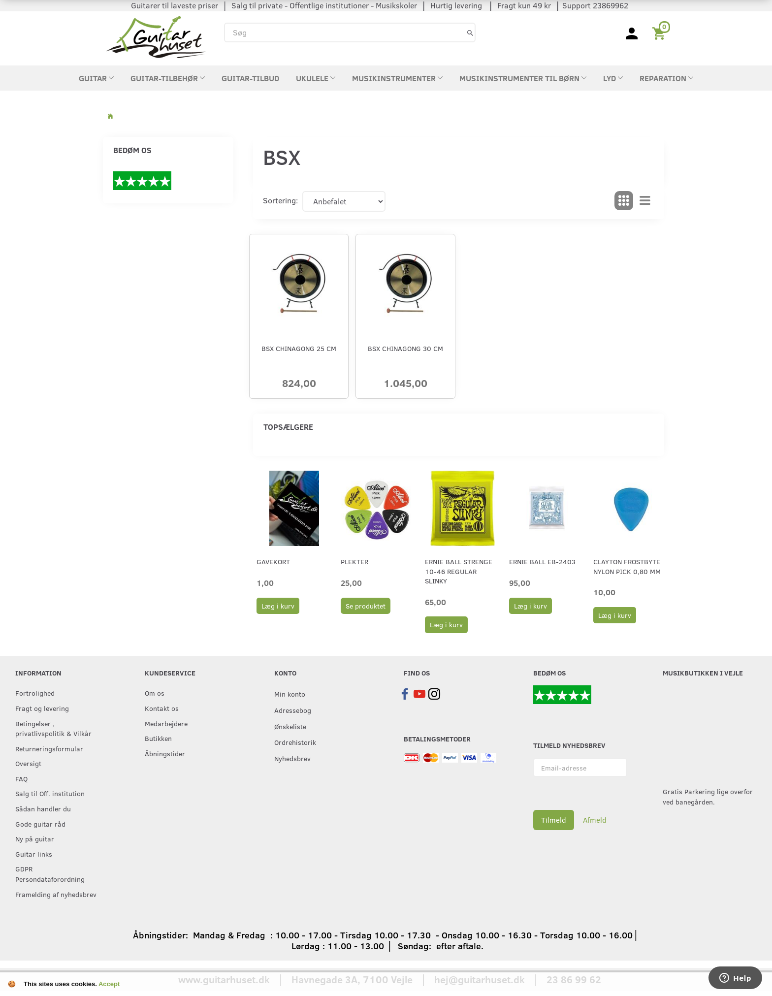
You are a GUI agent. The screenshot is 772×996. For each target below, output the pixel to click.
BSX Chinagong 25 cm (298, 348)
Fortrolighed (35, 693)
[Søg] (470, 32)
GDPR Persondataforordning (50, 874)
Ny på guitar (34, 838)
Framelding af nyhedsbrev (55, 894)
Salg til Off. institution (50, 793)
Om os (154, 693)
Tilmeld (553, 820)
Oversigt (28, 763)
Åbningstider (165, 753)
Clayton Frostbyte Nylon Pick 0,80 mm (627, 566)
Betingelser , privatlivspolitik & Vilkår (53, 728)
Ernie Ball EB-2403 (542, 561)
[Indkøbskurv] (660, 32)
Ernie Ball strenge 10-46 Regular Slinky (458, 571)
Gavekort (273, 561)
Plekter (354, 561)
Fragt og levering (42, 708)
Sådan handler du (43, 808)
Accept (109, 984)
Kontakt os (162, 708)
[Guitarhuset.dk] (156, 36)
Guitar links (33, 854)
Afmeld (595, 820)
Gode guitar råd (40, 824)
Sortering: (280, 200)
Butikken (158, 738)
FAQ (21, 778)
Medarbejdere (166, 723)
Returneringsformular (49, 748)
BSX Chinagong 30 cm (405, 348)
